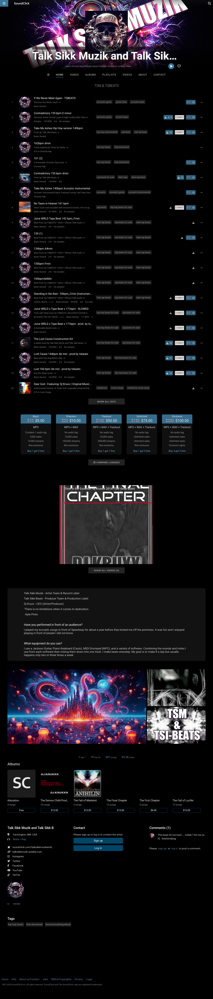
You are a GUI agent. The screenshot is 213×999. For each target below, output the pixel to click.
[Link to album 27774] (21, 791)
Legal (89, 979)
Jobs (45, 979)
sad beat (126, 132)
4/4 (55, 121)
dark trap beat (138, 177)
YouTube (17, 870)
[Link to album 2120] (187, 791)
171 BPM (85, 317)
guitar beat (121, 102)
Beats (16, 839)
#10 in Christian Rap (43, 151)
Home (60, 74)
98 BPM (74, 302)
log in (174, 848)
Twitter (16, 861)
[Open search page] (209, 3)
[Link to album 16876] (154, 791)
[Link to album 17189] (54, 791)
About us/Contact (29, 979)
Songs (74, 74)
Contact (160, 74)
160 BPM (52, 377)
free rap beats (104, 222)
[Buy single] (168, 117)
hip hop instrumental (107, 132)
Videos (127, 74)
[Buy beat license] (191, 102)
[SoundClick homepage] (22, 3)
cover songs (117, 387)
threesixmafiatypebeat (58, 924)
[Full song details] (201, 102)
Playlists (109, 74)
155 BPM (48, 121)
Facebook (17, 865)
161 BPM (52, 212)
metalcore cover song (138, 387)
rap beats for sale (105, 177)
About (142, 74)
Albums (90, 74)
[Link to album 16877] (87, 791)
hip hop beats (103, 147)
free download (122, 147)
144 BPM (52, 347)
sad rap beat (140, 132)
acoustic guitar (104, 102)
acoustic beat (137, 102)
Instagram (18, 856)
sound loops (122, 117)
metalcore (102, 387)
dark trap (122, 177)
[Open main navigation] (4, 3)
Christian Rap (40, 166)
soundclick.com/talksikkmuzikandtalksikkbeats (39, 847)
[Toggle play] (12, 102)
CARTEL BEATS (40, 302)
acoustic (101, 192)
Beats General (40, 106)
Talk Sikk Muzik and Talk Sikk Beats (30, 828)
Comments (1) (160, 828)
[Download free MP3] (170, 207)
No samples (64, 121)
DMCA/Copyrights (61, 979)
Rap (24, 839)
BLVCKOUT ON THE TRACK (46, 317)
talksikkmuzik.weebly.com (27, 851)
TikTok (16, 874)
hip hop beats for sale (121, 207)
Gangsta (37, 121)
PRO (106, 48)
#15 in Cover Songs (42, 392)
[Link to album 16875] (120, 791)
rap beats (101, 207)
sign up (162, 848)
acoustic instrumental (139, 192)
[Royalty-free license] (179, 117)
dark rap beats (143, 222)
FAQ (14, 979)
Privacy (79, 979)
